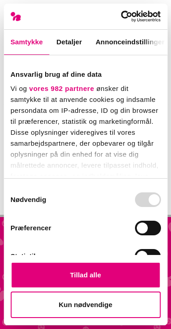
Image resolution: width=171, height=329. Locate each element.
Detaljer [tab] (69, 42)
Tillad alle (85, 275)
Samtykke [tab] (26, 42)
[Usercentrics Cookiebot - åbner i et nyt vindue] (122, 16)
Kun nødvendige (86, 304)
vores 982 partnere (61, 88)
